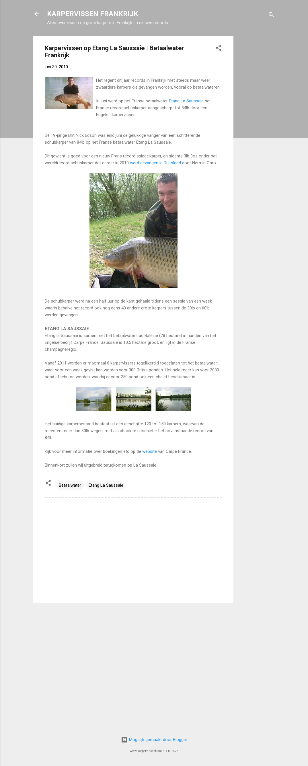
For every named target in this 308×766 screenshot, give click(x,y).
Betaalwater (70, 485)
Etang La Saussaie (187, 101)
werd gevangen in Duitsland (156, 162)
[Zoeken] (271, 15)
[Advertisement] (256, 122)
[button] (218, 48)
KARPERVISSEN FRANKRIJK (92, 14)
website (149, 451)
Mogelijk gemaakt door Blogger (154, 739)
